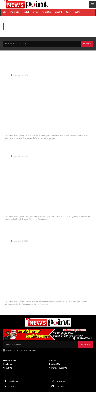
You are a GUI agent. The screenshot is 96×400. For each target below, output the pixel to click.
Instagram (61, 381)
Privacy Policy (30, 350)
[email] (40, 344)
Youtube (60, 386)
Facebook (13, 381)
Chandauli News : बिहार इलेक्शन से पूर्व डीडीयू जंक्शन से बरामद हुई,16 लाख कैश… (46, 148)
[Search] (87, 44)
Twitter (12, 386)
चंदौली (7, 75)
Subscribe (86, 344)
